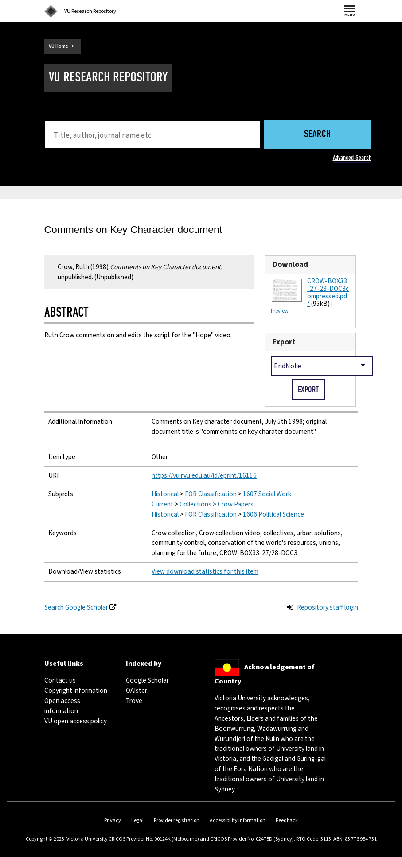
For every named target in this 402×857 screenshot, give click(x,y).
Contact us (60, 680)
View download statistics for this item (205, 571)
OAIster (136, 690)
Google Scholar (147, 680)
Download (290, 264)
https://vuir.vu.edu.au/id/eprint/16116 (204, 475)
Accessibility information (237, 820)
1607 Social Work (267, 494)
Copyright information (75, 690)
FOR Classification (211, 494)
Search (317, 135)
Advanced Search (352, 158)
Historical (165, 494)
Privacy (112, 820)
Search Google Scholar (76, 607)
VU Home (58, 46)
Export (284, 341)
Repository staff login (327, 607)
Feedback (287, 820)
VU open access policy (75, 721)
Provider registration (176, 820)
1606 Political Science (273, 514)
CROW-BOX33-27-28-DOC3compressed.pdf (328, 292)
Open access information (62, 706)
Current (162, 504)
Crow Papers (236, 504)
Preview (280, 311)
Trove (134, 701)
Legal (137, 820)
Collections (195, 504)
